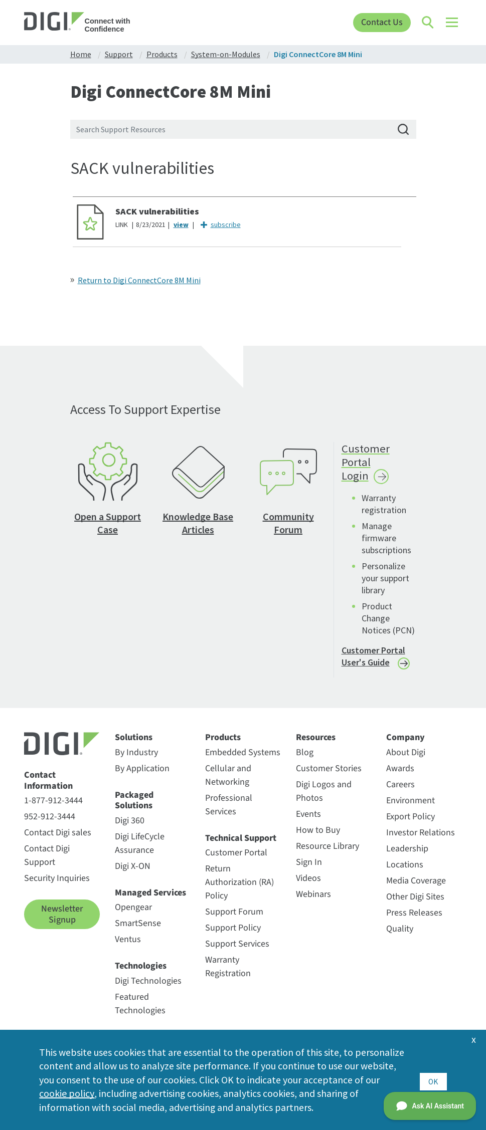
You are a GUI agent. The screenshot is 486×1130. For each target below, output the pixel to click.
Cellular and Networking (228, 783)
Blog (304, 760)
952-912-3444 (49, 825)
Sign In (309, 870)
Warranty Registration (228, 975)
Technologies (141, 974)
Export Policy (410, 824)
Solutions (133, 745)
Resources (316, 745)
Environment (410, 808)
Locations (404, 872)
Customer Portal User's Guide (373, 664)
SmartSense (138, 932)
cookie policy (144, 1093)
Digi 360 (129, 828)
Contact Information (48, 788)
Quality (399, 937)
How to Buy (318, 838)
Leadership (407, 856)
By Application (142, 776)
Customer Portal (236, 861)
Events (308, 822)
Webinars (313, 902)
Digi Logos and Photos (324, 799)
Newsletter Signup (62, 923)
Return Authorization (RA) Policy (239, 891)
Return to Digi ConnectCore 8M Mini (139, 280)
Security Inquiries (57, 886)
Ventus (128, 948)
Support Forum (234, 920)
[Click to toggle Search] (428, 23)
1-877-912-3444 (53, 809)
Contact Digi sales (57, 841)
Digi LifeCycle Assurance (140, 851)
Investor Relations (420, 840)
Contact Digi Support (47, 864)
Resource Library (327, 854)
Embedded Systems (242, 760)
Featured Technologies (140, 1012)
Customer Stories (329, 776)
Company (405, 745)
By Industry (136, 760)
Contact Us (382, 22)
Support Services (237, 952)
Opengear (133, 916)
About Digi (405, 760)
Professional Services (228, 813)
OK (433, 1079)
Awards (400, 776)
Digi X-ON (132, 874)
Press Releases (414, 921)
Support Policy (233, 936)
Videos (308, 886)
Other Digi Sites (415, 904)
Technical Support (240, 846)
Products (223, 745)
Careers (400, 792)
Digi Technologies (148, 989)
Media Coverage (416, 888)
